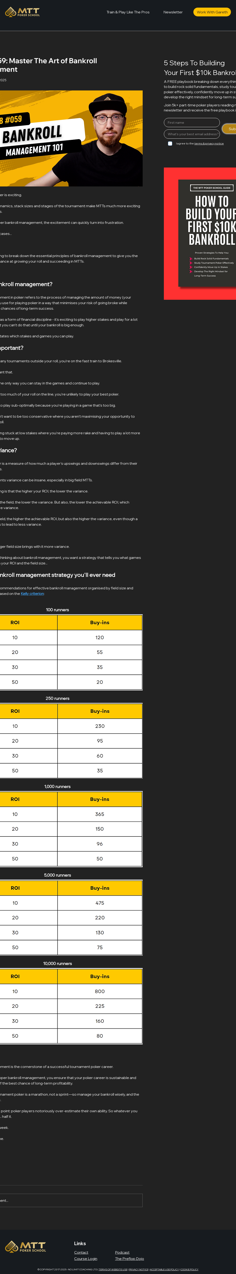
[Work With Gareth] (212, 12)
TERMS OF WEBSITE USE (113, 1269)
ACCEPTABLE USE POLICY (164, 1269)
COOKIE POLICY (189, 1269)
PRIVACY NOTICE (138, 1269)
